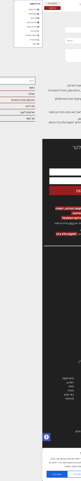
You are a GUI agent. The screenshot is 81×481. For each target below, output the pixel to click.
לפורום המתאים (67, 102)
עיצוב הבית (70, 451)
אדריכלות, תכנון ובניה (66, 263)
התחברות (10, 3)
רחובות (50, 382)
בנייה (73, 423)
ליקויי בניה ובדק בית (65, 443)
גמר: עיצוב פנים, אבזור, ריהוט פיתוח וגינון (54, 431)
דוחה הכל (35, 474)
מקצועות (71, 321)
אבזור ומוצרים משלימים (63, 357)
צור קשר (73, 287)
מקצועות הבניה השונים (64, 337)
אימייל (49, 39)
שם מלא (49, 28)
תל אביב (71, 378)
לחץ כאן (59, 229)
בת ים (73, 398)
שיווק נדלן (71, 463)
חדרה (51, 402)
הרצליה (50, 386)
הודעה (49, 53)
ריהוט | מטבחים (68, 345)
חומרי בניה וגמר (67, 341)
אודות (74, 291)
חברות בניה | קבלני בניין (63, 333)
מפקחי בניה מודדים (65, 329)
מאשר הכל (14, 474)
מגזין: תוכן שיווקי (69, 297)
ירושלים (50, 378)
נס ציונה (27, 398)
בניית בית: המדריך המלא (63, 427)
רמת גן (28, 382)
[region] (34, 464)
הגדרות (55, 474)
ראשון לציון (70, 382)
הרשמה (10, 8)
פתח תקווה (26, 378)
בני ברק (50, 394)
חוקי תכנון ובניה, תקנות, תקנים (60, 439)
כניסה (29, 223)
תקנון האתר (71, 301)
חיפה (29, 386)
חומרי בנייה (70, 435)
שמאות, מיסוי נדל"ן (67, 267)
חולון (73, 386)
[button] (4, 437)
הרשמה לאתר (70, 280)
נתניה (29, 390)
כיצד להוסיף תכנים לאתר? (61, 90)
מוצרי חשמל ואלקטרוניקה (62, 349)
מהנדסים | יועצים (67, 325)
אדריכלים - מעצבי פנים (64, 317)
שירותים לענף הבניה (65, 353)
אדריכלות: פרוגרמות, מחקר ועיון (59, 419)
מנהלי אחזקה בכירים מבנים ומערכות (58, 274)
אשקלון (50, 398)
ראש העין (71, 402)
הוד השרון (71, 394)
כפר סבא (49, 390)
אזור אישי (73, 277)
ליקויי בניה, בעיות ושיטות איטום (61, 270)
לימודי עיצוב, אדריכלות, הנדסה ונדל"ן (56, 362)
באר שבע (27, 394)
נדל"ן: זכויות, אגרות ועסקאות (60, 447)
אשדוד (72, 390)
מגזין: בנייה (72, 294)
